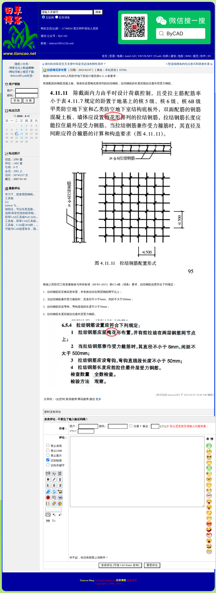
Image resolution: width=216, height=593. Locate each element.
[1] (6, 202)
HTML (123, 70)
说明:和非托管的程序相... (20, 213)
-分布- (25, 64)
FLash (157, 56)
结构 (166, 56)
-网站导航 (14, 71)
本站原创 (110, 70)
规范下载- (29, 71)
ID (209, 56)
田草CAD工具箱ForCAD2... (21, 217)
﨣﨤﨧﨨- (29, 67)
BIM (188, 56)
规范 (195, 56)
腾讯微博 (83, 399)
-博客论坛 (14, 67)
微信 (92, 399)
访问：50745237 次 (16, 175)
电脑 (119, 56)
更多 (98, 399)
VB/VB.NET (145, 56)
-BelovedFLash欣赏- (21, 75)
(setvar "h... (11, 205)
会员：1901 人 (13, 171)
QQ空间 (60, 399)
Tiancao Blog (87, 580)
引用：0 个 (11, 167)
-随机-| (18, 64)
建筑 (173, 56)
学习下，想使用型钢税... (20, 194)
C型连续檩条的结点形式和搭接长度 (188, 64)
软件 (203, 56)
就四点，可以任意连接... (20, 209)
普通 (112, 56)
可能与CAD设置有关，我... (21, 228)
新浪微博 (71, 399)
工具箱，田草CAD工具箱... (21, 221)
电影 (181, 56)
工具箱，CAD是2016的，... (21, 225)
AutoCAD (130, 56)
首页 (104, 56)
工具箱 (9, 198)
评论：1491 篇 (13, 163)
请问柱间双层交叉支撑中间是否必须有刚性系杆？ (75, 64)
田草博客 (121, 580)
